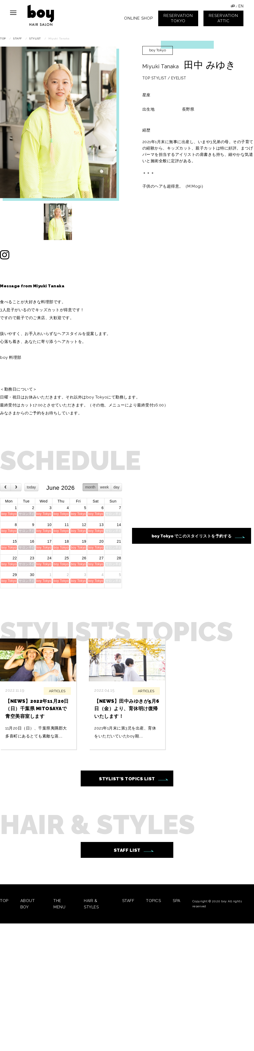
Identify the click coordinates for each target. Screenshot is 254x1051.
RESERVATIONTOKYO (178, 18)
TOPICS (153, 900)
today (31, 487)
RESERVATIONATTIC (223, 18)
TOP (4, 900)
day (117, 487)
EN (240, 6)
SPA (176, 900)
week (104, 487)
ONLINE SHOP (138, 18)
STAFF (128, 900)
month (90, 487)
